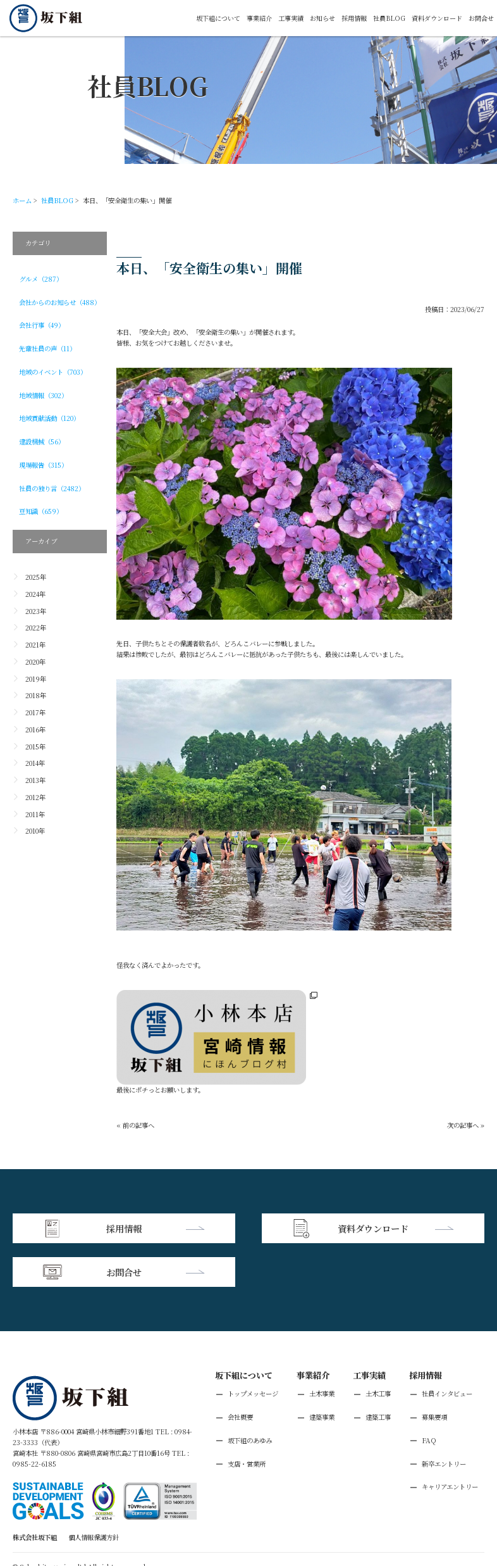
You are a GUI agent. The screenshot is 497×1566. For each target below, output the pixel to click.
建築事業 (321, 1372)
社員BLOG (389, 17)
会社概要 (240, 1372)
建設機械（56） (41, 441)
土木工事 (378, 1348)
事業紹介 (259, 17)
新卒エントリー (444, 1419)
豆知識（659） (41, 511)
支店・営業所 (247, 1419)
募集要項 (434, 1372)
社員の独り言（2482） (52, 488)
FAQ (429, 1395)
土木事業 (321, 1348)
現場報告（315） (43, 465)
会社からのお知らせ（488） (60, 302)
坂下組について (218, 17)
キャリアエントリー (450, 1442)
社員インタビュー (447, 1348)
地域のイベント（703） (53, 372)
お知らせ (322, 17)
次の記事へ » (465, 1125)
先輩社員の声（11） (47, 348)
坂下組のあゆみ (250, 1395)
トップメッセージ (253, 1348)
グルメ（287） (41, 279)
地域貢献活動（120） (49, 418)
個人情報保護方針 (93, 1492)
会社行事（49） (41, 325)
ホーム (22, 200)
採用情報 (354, 17)
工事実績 (291, 17)
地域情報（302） (43, 395)
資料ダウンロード (437, 17)
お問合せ (481, 17)
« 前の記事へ (135, 1125)
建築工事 (378, 1372)
